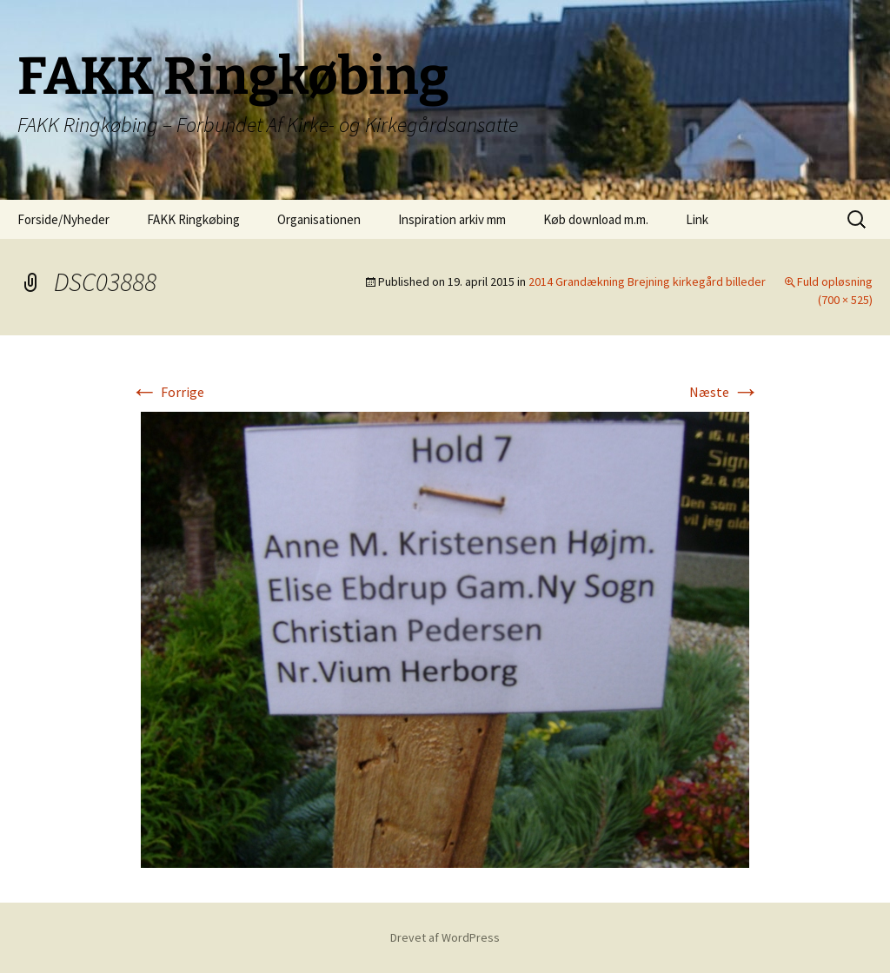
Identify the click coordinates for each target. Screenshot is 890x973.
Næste (724, 391)
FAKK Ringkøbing (193, 219)
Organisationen (319, 219)
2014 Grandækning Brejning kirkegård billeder (647, 281)
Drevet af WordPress (445, 937)
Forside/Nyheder (63, 219)
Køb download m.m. (595, 219)
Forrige (167, 391)
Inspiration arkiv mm (452, 219)
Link (697, 219)
